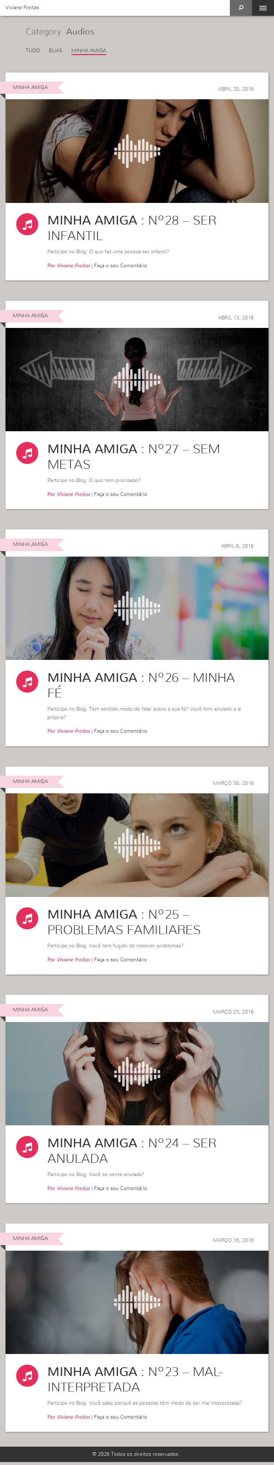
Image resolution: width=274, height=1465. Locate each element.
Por (68, 266)
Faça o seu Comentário (120, 266)
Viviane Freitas (22, 7)
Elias (56, 50)
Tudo (33, 50)
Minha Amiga (88, 50)
